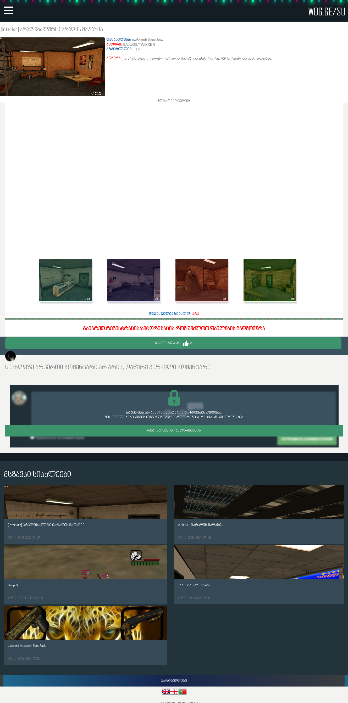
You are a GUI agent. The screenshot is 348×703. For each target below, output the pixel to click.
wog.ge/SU (326, 11)
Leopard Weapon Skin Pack (27, 646)
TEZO (21, 357)
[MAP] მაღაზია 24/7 (194, 585)
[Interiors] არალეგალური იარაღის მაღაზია (46, 525)
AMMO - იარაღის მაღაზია (200, 525)
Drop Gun (14, 585)
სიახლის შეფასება (173, 343)
